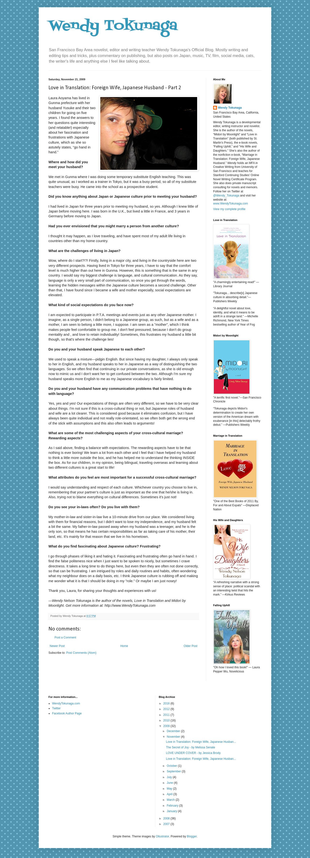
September (174, 771)
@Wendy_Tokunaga (226, 195)
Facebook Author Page (67, 713)
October (172, 766)
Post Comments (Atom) (81, 652)
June (170, 782)
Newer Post (57, 646)
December (174, 731)
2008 (166, 818)
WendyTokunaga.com (66, 703)
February (173, 805)
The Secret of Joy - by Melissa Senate (190, 747)
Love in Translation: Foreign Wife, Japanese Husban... (201, 742)
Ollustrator (162, 836)
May (170, 788)
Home (124, 646)
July (170, 777)
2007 (166, 824)
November (174, 736)
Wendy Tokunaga (113, 26)
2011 (166, 715)
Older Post (190, 646)
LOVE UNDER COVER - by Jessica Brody (193, 753)
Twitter (56, 708)
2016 (166, 703)
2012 (166, 709)
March (171, 799)
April (170, 794)
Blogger (192, 836)
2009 (166, 726)
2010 (166, 720)
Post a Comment (65, 637)
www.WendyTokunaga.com (230, 203)
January (172, 811)
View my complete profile (229, 209)
